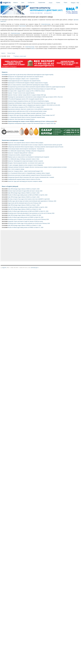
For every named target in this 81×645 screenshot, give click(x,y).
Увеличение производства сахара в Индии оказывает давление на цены (27, 113)
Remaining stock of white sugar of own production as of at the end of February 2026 (29, 223)
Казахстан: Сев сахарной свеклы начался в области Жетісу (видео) (25, 142)
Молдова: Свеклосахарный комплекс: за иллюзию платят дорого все (26, 163)
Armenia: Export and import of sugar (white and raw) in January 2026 (25, 191)
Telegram (73, 2)
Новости (17, 2)
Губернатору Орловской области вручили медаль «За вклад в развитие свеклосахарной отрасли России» (35, 146)
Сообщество (32, 2)
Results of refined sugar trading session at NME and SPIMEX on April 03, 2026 (27, 195)
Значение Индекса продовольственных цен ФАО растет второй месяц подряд (28, 101)
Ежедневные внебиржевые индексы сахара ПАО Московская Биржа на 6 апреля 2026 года (32, 89)
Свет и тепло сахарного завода (16, 169)
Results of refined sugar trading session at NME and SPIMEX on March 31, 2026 (28, 211)
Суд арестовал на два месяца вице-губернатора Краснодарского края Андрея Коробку (30, 74)
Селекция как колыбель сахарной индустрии (19, 155)
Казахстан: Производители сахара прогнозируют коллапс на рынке (25, 161)
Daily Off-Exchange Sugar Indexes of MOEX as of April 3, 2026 (23, 193)
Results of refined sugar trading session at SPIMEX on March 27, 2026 (25, 227)
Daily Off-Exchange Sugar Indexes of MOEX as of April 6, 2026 (23, 189)
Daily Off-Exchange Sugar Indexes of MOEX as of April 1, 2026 (23, 205)
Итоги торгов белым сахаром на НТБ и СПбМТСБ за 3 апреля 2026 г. (26, 107)
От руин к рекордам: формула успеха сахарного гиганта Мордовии (25, 165)
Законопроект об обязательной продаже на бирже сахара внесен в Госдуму (28, 82)
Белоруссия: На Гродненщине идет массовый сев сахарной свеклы (25, 76)
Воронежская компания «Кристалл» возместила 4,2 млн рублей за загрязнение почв (30, 109)
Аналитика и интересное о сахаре (13, 140)
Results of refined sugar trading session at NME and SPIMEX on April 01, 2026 (27, 207)
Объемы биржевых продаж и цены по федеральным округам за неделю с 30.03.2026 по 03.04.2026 (34, 105)
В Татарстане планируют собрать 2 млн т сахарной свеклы (23, 78)
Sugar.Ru (4, 267)
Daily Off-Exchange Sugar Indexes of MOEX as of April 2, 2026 (23, 197)
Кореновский (22, 26)
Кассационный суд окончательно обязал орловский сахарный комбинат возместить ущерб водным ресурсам (36, 86)
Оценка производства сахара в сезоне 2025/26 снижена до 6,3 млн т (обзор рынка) (31, 121)
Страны (59, 2)
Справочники (43, 2)
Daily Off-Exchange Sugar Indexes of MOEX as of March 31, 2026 (24, 209)
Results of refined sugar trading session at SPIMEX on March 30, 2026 (25, 217)
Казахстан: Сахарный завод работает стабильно (20, 152)
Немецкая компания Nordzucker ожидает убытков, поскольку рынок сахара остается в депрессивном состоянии (37, 167)
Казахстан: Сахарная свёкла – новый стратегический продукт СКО (25, 171)
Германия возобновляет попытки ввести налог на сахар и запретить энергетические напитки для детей (35, 144)
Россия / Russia (11, 53)
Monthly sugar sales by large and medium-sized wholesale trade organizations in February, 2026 (32, 201)
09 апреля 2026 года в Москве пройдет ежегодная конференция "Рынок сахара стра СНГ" (31, 115)
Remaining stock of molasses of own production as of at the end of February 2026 (28, 219)
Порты (67, 2)
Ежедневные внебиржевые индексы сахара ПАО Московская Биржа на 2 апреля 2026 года (32, 123)
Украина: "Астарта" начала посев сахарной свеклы (21, 93)
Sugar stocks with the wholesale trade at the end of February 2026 (24, 203)
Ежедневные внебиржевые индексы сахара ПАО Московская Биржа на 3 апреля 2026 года (32, 103)
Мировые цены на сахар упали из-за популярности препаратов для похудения (28, 157)
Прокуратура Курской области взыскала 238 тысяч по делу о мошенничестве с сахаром (31, 177)
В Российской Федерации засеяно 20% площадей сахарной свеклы (25, 99)
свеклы (33, 48)
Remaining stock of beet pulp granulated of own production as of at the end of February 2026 (31, 213)
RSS (78, 2)
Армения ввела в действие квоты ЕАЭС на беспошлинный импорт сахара (27, 111)
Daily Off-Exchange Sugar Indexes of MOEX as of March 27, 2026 (24, 225)
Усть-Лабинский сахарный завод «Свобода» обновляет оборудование (26, 150)
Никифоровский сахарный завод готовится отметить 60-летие (24, 179)
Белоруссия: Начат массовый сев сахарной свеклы (21, 119)
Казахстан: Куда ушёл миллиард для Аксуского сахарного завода (25, 181)
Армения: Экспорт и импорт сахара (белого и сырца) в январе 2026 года (27, 95)
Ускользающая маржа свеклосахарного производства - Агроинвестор (26, 148)
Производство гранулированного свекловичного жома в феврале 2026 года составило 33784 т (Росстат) (35, 97)
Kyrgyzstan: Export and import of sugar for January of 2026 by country (25, 221)
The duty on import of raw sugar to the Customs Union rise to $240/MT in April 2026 (29, 199)
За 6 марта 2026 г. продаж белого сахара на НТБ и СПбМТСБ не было (26, 91)
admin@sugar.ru (35, 267)
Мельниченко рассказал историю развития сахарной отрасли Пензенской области (29, 175)
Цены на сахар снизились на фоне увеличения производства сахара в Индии (28, 84)
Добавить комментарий (20, 56)
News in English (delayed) (10, 186)
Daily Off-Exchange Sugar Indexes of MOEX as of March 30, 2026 (24, 215)
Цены (24, 2)
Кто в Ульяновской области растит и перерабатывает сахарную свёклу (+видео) (29, 173)
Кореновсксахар (46, 24)
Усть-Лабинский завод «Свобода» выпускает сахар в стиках (23, 159)
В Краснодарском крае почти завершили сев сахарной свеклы (24, 80)
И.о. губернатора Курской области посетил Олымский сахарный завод (26, 117)
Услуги (50, 2)
